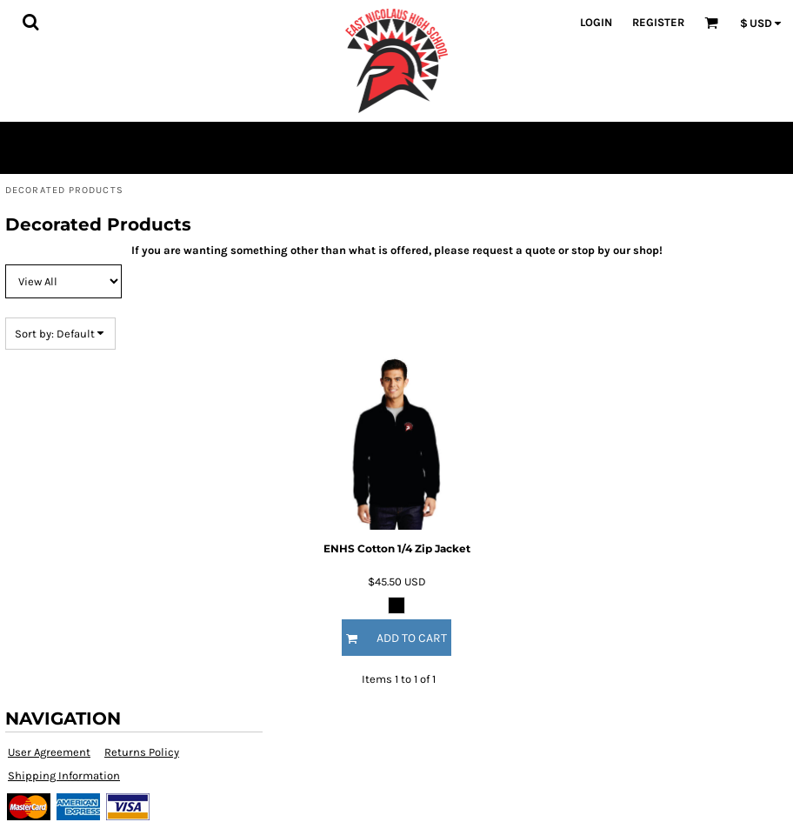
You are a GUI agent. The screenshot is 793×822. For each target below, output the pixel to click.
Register (658, 22)
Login (596, 22)
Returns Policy (141, 752)
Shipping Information (64, 775)
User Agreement (49, 752)
